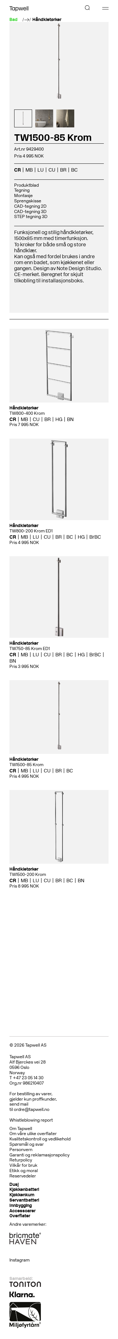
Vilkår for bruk (23, 1165)
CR (17, 170)
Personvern (20, 1149)
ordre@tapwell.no (31, 1109)
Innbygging (20, 1205)
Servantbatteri (24, 1200)
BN (70, 419)
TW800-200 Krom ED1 (31, 531)
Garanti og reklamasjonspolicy (39, 1155)
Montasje (23, 195)
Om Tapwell (20, 1128)
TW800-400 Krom (27, 413)
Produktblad (26, 185)
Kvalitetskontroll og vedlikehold (39, 1139)
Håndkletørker (46, 20)
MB (29, 170)
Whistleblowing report (31, 1120)
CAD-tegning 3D (30, 211)
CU (51, 170)
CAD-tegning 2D (30, 206)
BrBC (95, 537)
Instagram (19, 1260)
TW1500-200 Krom (27, 874)
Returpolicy (20, 1160)
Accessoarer (22, 1211)
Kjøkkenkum (21, 1195)
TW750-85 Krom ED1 (29, 648)
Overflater (19, 1216)
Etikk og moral (23, 1170)
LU (40, 170)
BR (63, 170)
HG (58, 419)
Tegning (22, 190)
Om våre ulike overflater (33, 1133)
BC (74, 170)
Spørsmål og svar (26, 1144)
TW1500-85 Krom (26, 764)
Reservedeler (22, 1176)
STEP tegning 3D (31, 216)
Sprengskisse (27, 201)
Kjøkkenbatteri (24, 1189)
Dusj (14, 1184)
